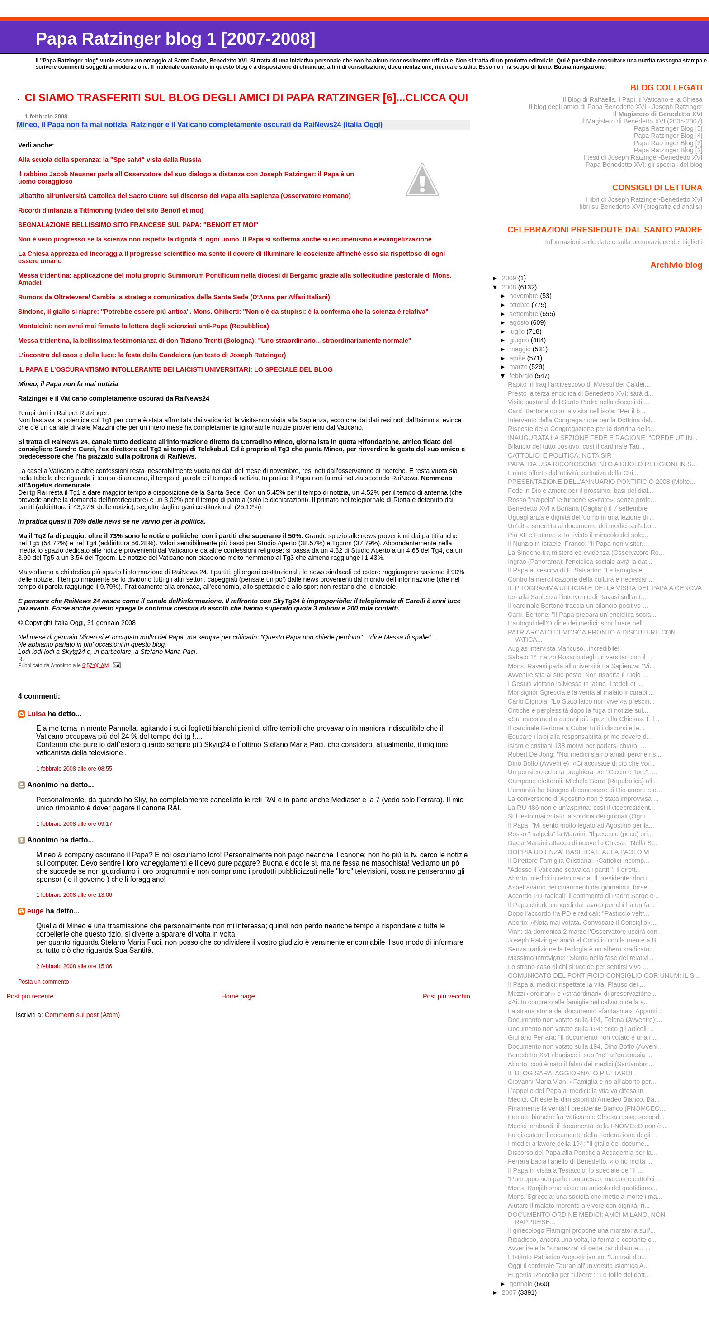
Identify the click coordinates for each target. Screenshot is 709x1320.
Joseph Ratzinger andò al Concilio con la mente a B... (585, 940)
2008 (510, 287)
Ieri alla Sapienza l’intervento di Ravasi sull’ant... (577, 597)
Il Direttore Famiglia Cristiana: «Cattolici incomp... (578, 860)
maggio (521, 349)
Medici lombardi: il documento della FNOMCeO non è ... (588, 1126)
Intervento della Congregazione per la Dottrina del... (582, 420)
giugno (520, 340)
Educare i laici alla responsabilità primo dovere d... (580, 736)
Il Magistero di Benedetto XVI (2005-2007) (641, 121)
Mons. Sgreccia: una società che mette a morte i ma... (585, 1196)
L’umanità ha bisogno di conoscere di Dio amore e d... (585, 790)
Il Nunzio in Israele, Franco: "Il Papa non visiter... (577, 543)
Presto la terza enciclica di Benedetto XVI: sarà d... (580, 393)
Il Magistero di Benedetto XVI (658, 114)
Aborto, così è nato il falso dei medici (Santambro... (581, 1064)
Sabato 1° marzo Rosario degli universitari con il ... (580, 657)
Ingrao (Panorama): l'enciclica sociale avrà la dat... (580, 561)
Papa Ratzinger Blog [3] (668, 143)
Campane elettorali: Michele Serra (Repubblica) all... (582, 781)
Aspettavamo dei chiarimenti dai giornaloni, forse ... (581, 887)
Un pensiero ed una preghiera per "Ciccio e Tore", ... (582, 772)
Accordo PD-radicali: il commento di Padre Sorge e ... (584, 895)
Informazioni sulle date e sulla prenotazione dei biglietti (624, 242)
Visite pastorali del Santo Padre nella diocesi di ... (578, 402)
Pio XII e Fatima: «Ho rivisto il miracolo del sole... (578, 535)
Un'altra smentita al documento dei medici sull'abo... (582, 526)
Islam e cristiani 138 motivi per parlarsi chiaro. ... (577, 745)
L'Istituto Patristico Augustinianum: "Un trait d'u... (577, 1257)
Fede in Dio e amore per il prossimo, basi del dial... (580, 490)
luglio (518, 331)
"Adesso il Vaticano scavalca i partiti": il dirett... (574, 869)
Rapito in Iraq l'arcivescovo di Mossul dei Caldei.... (580, 384)
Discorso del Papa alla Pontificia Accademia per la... (582, 1152)
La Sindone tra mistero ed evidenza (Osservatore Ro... (586, 552)
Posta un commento (43, 982)
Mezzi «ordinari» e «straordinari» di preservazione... (582, 993)
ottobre (521, 304)
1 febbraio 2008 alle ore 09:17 (74, 824)
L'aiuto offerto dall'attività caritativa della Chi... (573, 473)
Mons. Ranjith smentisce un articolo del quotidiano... (582, 1188)
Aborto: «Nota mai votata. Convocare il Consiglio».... (583, 922)
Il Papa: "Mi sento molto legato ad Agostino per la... (581, 825)
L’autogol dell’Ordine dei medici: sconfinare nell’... (578, 623)
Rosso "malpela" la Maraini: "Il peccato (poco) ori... (580, 833)
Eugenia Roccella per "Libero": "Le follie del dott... (579, 1274)
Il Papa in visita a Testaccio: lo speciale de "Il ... (575, 1170)
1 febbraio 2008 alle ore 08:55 (74, 769)
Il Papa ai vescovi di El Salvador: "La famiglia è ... (578, 570)
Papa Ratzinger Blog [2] (668, 150)
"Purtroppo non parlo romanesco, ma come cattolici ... (585, 1179)
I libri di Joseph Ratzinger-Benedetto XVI (644, 199)
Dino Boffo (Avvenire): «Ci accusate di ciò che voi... (581, 763)
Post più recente (29, 996)
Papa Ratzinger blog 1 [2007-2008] (175, 38)
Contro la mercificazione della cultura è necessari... (581, 579)
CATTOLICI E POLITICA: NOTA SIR (559, 455)
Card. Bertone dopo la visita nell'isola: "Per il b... (576, 411)
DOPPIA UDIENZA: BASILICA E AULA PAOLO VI (579, 852)
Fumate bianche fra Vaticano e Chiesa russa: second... (586, 1117)
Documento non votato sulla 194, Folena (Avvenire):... (585, 1019)
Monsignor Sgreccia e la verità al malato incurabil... (581, 692)
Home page (238, 996)
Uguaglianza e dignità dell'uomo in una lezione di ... (581, 517)
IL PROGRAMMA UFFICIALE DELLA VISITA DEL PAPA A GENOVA (605, 587)
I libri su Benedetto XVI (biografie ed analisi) (639, 206)
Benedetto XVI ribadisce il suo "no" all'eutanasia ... (580, 1055)
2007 (510, 1292)
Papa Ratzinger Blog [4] (668, 135)
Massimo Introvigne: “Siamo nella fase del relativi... (580, 957)
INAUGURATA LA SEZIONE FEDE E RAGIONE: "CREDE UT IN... (602, 437)
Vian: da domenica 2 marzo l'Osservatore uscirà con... (585, 931)
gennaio (522, 1283)
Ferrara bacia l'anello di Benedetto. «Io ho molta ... (580, 1161)
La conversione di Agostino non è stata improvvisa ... (583, 798)
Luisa (36, 714)
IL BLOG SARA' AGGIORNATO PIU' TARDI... (573, 1073)
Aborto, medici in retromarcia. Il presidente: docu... (580, 878)
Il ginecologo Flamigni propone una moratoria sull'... (582, 1230)
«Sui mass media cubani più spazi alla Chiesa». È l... (583, 719)
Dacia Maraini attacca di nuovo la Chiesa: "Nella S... (582, 843)
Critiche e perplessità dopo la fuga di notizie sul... (578, 710)
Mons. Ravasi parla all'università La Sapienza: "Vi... (581, 666)
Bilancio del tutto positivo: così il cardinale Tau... (576, 446)
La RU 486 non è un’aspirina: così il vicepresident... (581, 807)
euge (35, 911)
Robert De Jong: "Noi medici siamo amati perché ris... (584, 754)
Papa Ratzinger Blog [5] (668, 128)
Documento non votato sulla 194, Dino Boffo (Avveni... (585, 1046)
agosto (520, 322)
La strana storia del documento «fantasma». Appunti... (585, 1011)
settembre (525, 313)
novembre (525, 295)
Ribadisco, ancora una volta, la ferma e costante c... (582, 1239)
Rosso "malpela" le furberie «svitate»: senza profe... (582, 499)
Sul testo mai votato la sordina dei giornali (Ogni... (579, 816)
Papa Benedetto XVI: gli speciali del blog (644, 164)
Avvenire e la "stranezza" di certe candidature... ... (579, 1248)
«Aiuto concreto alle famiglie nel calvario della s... (578, 1002)
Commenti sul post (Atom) (82, 1014)
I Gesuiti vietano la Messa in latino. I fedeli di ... (575, 683)
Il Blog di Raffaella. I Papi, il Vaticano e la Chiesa (632, 99)
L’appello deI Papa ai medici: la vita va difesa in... (578, 1090)
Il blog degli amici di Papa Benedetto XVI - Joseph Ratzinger (616, 106)
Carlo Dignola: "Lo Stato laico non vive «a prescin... (581, 701)
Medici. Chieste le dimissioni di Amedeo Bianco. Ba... (584, 1099)
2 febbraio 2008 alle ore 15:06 (74, 966)
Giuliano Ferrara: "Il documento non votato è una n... (583, 1037)
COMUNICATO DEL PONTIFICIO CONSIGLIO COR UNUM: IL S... (604, 975)
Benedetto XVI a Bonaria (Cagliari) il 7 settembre (578, 508)
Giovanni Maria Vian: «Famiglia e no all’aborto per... (582, 1081)
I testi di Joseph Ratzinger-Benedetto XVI (643, 157)
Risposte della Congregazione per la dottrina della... (582, 428)
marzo (519, 366)
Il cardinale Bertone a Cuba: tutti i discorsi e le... (576, 728)
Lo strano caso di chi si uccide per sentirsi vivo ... (578, 966)
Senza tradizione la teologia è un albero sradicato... (581, 949)
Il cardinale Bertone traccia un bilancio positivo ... (578, 605)
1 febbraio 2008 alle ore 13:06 (74, 895)
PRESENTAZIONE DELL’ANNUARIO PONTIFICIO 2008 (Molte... (601, 481)
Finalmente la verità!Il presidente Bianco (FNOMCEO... (586, 1108)
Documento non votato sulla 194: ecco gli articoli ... (580, 1028)
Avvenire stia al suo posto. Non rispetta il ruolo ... (578, 674)
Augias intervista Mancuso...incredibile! (563, 648)
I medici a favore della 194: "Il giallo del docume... (579, 1143)
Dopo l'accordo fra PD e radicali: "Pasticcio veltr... (578, 913)
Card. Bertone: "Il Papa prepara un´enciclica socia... (582, 614)
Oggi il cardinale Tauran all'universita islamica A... (578, 1265)
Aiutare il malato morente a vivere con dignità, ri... (579, 1205)
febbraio (522, 375)
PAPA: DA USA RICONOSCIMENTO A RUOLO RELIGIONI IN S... (602, 464)
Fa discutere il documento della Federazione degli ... (582, 1135)
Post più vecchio (446, 996)
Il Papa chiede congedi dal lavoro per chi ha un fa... (581, 904)
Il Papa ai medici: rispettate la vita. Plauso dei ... (576, 984)
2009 (510, 278)
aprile (518, 358)
